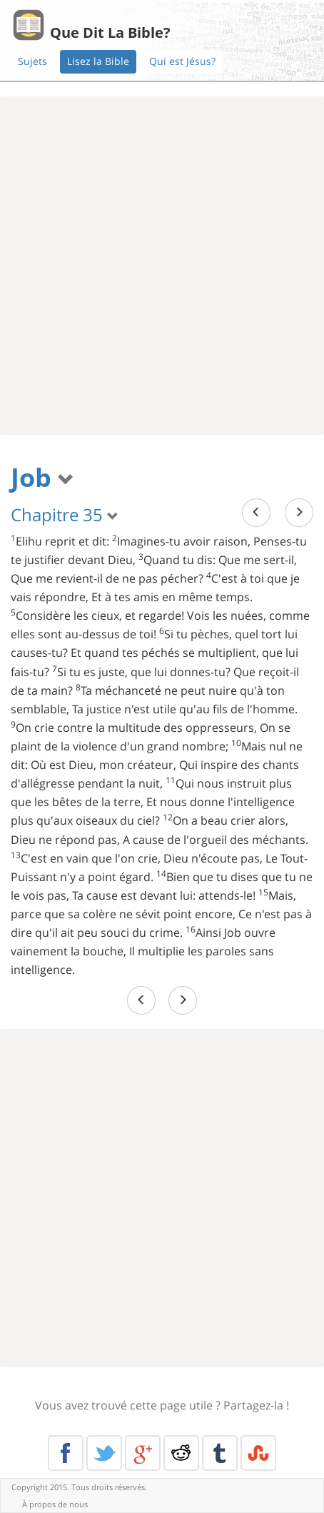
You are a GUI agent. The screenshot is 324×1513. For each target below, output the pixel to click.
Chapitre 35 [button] (64, 514)
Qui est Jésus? (182, 61)
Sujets (32, 61)
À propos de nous (55, 1504)
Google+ (143, 1453)
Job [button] (42, 477)
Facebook (65, 1453)
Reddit (181, 1453)
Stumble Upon (258, 1453)
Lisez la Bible (98, 61)
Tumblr (220, 1453)
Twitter (104, 1453)
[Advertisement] (162, 266)
